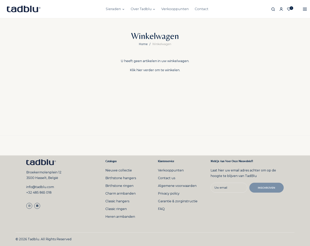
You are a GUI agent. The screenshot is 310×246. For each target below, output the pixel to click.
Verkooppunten (175, 9)
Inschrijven (266, 187)
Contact (201, 9)
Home (143, 44)
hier (139, 70)
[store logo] (24, 9)
